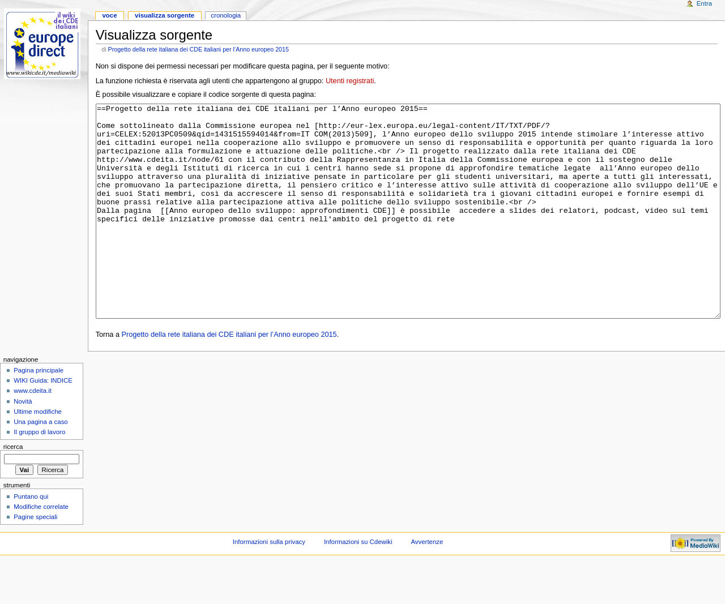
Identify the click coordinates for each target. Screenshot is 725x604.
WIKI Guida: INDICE (43, 422)
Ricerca (13, 489)
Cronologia (226, 15)
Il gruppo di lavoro (39, 474)
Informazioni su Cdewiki (358, 584)
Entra (704, 3)
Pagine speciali (35, 559)
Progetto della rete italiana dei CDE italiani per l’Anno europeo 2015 (198, 49)
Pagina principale (38, 412)
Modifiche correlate (41, 549)
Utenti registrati (350, 81)
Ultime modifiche (38, 454)
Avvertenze (427, 584)
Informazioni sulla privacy (269, 584)
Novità (23, 443)
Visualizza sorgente (164, 15)
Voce (109, 15)
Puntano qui (31, 539)
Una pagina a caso (41, 464)
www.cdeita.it (33, 433)
